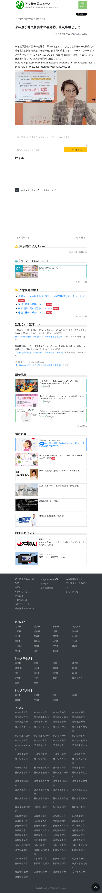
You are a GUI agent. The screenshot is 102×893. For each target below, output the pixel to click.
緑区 (17, 683)
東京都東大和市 (41, 735)
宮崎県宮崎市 (40, 872)
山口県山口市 (40, 858)
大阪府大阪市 (78, 840)
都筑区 (56, 673)
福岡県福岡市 (59, 863)
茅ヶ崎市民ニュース (38, 3)
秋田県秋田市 (78, 807)
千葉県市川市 (40, 745)
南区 (36, 683)
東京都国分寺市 (60, 717)
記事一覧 (29, 18)
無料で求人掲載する (78, 252)
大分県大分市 (78, 872)
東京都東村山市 (22, 735)
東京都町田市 (40, 740)
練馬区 (75, 646)
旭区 (36, 663)
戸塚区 (18, 678)
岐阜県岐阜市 (78, 825)
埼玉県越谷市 (59, 759)
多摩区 (18, 700)
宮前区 (56, 700)
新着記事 (19, 596)
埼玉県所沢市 (21, 767)
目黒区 (56, 651)
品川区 (18, 636)
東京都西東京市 (22, 727)
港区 (36, 651)
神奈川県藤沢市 (22, 798)
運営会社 (44, 584)
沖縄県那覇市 (21, 877)
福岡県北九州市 (41, 863)
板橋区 (56, 626)
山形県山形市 (78, 816)
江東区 (75, 631)
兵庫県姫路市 (21, 840)
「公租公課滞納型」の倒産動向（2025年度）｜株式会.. (40, 352)
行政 (37, 18)
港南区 (56, 668)
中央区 (75, 641)
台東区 (56, 641)
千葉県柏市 (58, 745)
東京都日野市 (59, 735)
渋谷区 (37, 636)
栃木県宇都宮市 (41, 767)
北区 (55, 631)
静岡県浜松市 (40, 835)
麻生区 (18, 695)
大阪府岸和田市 (22, 845)
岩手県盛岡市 (59, 807)
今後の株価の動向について (35, 312)
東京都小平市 (78, 717)
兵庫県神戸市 (78, 835)
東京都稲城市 (40, 712)
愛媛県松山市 (59, 858)
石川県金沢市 (40, 821)
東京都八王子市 (41, 727)
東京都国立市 (21, 717)
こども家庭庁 (60, 34)
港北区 (75, 668)
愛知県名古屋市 (60, 825)
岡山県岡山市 (21, 858)
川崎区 (37, 695)
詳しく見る (80, 237)
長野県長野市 (59, 830)
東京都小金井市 (41, 717)
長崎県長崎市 (59, 872)
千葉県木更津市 (79, 745)
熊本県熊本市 (21, 872)
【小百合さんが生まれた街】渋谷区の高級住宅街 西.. (39, 365)
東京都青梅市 (59, 712)
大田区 (18, 631)
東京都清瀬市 (78, 712)
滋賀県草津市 (21, 850)
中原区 (37, 700)
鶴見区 (75, 673)
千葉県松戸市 (78, 754)
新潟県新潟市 (59, 821)
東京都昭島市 (21, 712)
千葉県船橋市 (59, 754)
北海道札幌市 (40, 807)
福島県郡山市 (40, 816)
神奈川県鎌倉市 (41, 781)
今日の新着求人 (22, 591)
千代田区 (19, 646)
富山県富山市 (78, 821)
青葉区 (18, 663)
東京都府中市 (78, 735)
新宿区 (56, 636)
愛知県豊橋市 (40, 825)
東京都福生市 (21, 740)
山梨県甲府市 (59, 835)
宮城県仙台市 (59, 816)
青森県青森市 (21, 816)
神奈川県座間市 (79, 781)
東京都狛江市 (21, 722)
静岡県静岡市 (78, 830)
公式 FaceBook (49, 579)
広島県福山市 (78, 850)
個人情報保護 (46, 588)
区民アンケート (22, 604)
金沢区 (37, 668)
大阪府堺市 (39, 845)
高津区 (75, 695)
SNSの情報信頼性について (35, 304)
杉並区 (75, 636)
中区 (36, 678)
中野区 (56, 646)
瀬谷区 (37, 673)
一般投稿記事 (21, 600)
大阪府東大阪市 (79, 845)
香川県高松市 (78, 858)
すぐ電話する (23, 237)
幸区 (55, 695)
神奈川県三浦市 (41, 798)
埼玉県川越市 (40, 759)
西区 (55, 678)
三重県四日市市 (41, 830)
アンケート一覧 (80, 316)
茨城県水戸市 (78, 767)
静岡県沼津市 (21, 835)
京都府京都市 (40, 840)
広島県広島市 (59, 850)
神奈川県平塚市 (79, 790)
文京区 (18, 651)
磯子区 (75, 663)
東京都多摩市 (59, 722)
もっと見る (82, 426)
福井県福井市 (21, 821)
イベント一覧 (81, 282)
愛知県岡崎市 (21, 825)
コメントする (75, 149)
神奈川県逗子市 (22, 790)
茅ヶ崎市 (19, 18)
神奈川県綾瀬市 (41, 772)
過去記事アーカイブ (24, 608)
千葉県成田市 (40, 754)
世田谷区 (38, 641)
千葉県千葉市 (21, 754)
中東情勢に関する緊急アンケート (38, 308)
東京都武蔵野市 (79, 740)
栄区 (17, 673)
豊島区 (37, 646)
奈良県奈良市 (59, 840)
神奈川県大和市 (79, 798)
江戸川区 (76, 626)
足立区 (18, 626)
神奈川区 (19, 668)
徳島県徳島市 (21, 863)
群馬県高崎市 (59, 767)
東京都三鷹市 (59, 740)
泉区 (55, 663)
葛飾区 (37, 631)
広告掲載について (74, 579)
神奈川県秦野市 (60, 790)
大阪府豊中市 (59, 845)
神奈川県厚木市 (22, 772)
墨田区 (18, 641)
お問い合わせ (72, 591)
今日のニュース (22, 587)
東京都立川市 (40, 722)
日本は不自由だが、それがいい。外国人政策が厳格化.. (39, 336)
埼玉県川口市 (21, 759)
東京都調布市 (78, 722)
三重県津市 (20, 830)
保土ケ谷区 (77, 678)
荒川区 (37, 626)
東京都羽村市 (59, 727)
